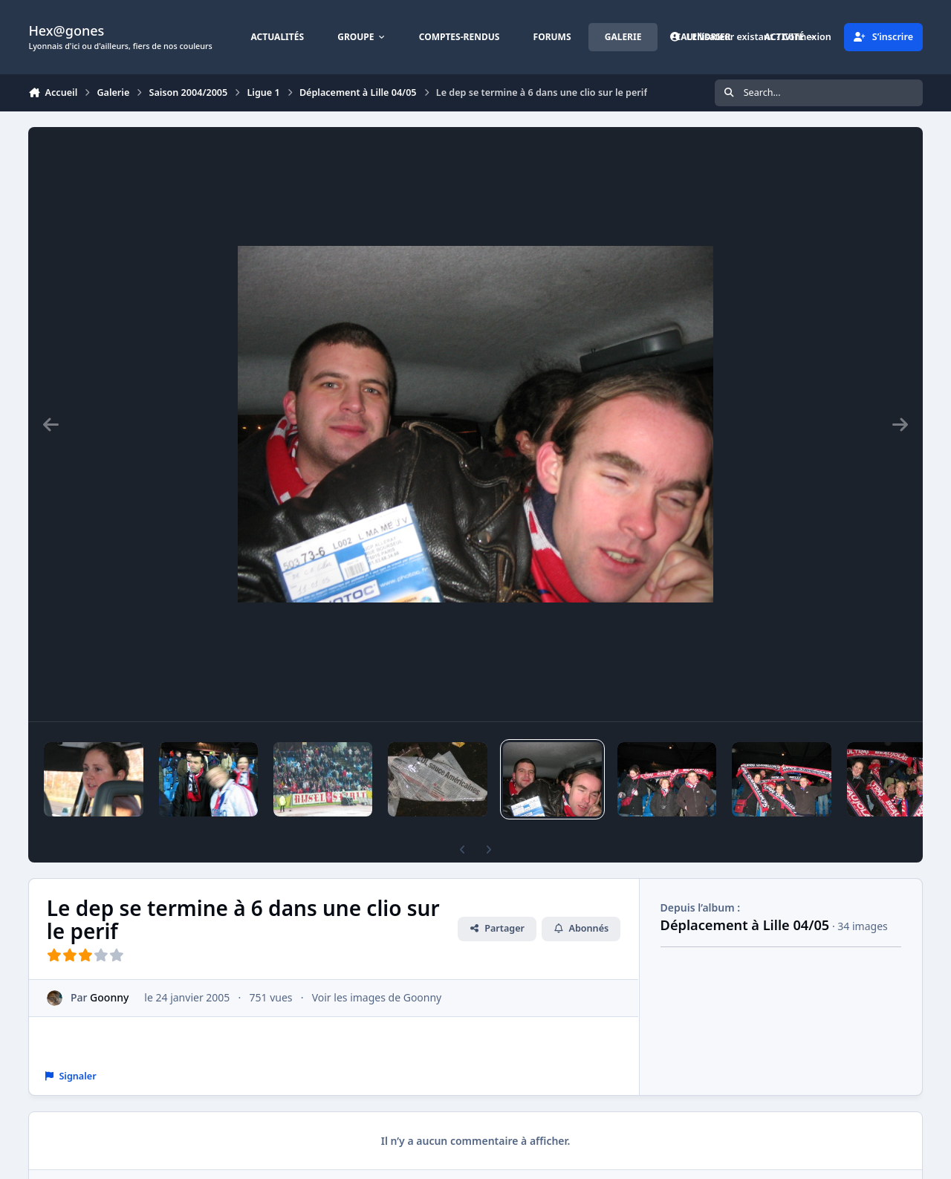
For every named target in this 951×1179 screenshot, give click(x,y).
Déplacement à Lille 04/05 (745, 925)
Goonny (110, 997)
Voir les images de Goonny (377, 997)
